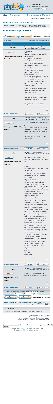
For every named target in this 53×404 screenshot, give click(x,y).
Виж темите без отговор (11, 22)
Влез (5, 15)
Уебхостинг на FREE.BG (21, 25)
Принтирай (7, 40)
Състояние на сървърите (38, 25)
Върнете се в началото (11, 113)
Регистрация (15, 15)
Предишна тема (33, 40)
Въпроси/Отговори (34, 15)
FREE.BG (37, 9)
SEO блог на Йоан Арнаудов (31, 330)
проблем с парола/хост (17, 30)
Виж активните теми (26, 22)
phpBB (18, 328)
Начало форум (8, 25)
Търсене (46, 15)
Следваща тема (44, 40)
